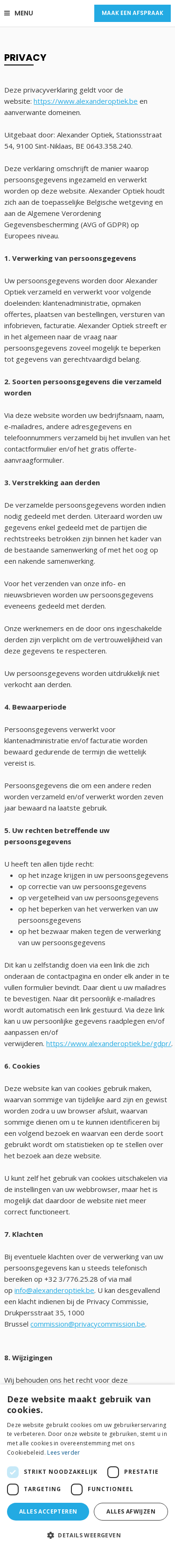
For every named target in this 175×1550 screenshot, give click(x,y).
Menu (18, 13)
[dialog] (87, 1467)
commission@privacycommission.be (87, 1323)
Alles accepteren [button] (48, 1511)
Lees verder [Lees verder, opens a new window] (63, 1453)
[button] (87, 1534)
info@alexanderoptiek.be (54, 1290)
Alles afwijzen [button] (130, 1511)
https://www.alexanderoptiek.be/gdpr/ (108, 1043)
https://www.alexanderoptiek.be (86, 101)
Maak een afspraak (132, 13)
